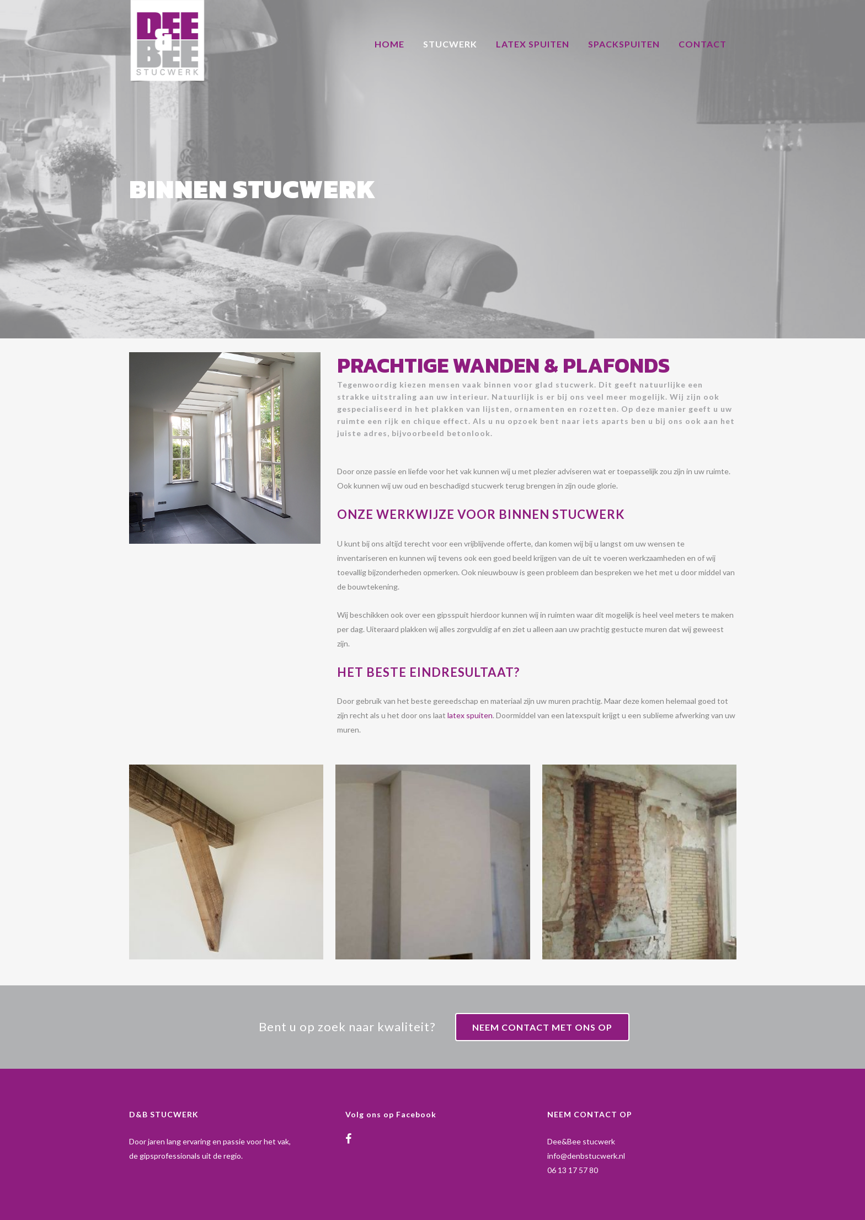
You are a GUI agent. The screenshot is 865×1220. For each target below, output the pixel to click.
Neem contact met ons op (542, 1027)
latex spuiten (470, 715)
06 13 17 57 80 (572, 1170)
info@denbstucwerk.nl (586, 1155)
